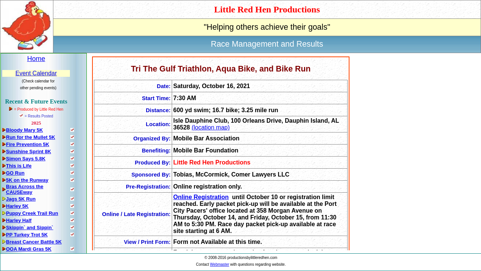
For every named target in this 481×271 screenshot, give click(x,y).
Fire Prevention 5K (27, 144)
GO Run (15, 173)
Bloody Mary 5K (24, 130)
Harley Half (19, 220)
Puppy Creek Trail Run (32, 213)
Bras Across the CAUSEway (24, 189)
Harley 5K (17, 206)
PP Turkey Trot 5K (27, 235)
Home (36, 58)
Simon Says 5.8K (25, 158)
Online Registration (201, 197)
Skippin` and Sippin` (29, 227)
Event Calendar (36, 73)
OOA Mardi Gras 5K (28, 249)
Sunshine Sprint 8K (28, 151)
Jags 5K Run (21, 199)
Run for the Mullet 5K (30, 137)
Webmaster (219, 264)
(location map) (211, 127)
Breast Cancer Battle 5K (34, 242)
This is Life (19, 166)
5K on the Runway (27, 180)
